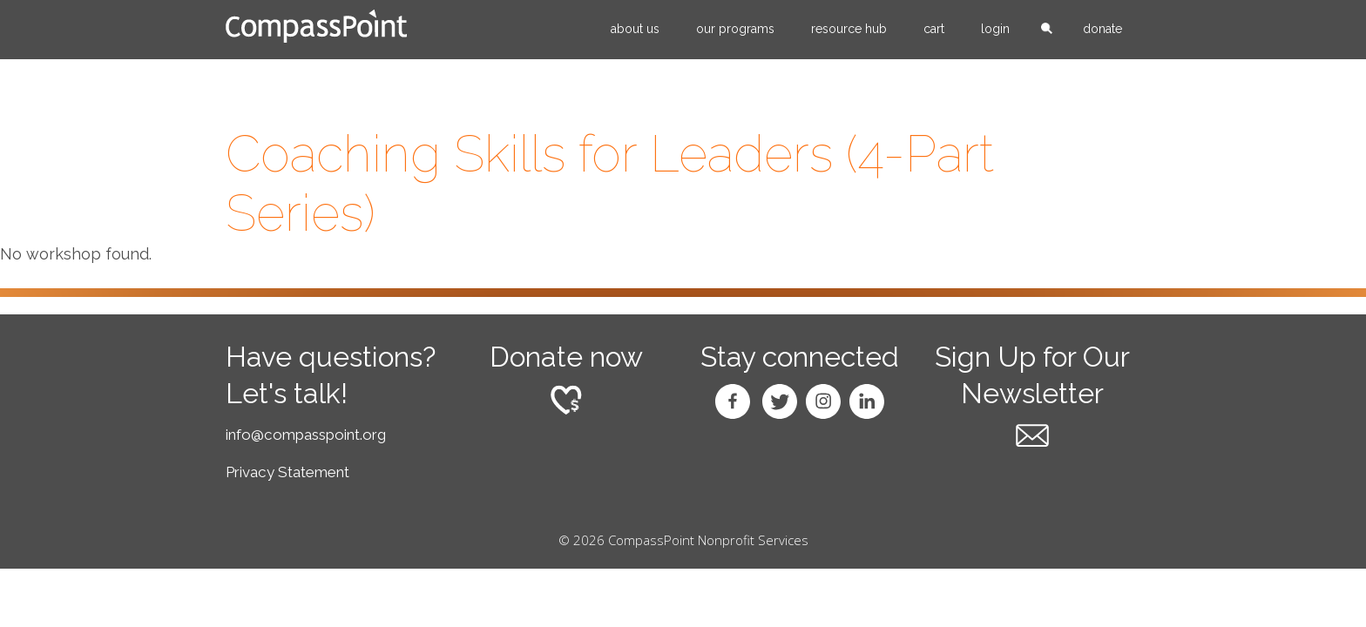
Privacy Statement (287, 472)
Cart (933, 29)
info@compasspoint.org (306, 434)
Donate (1102, 29)
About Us (635, 29)
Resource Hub (849, 29)
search (1046, 29)
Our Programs (735, 29)
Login (995, 29)
